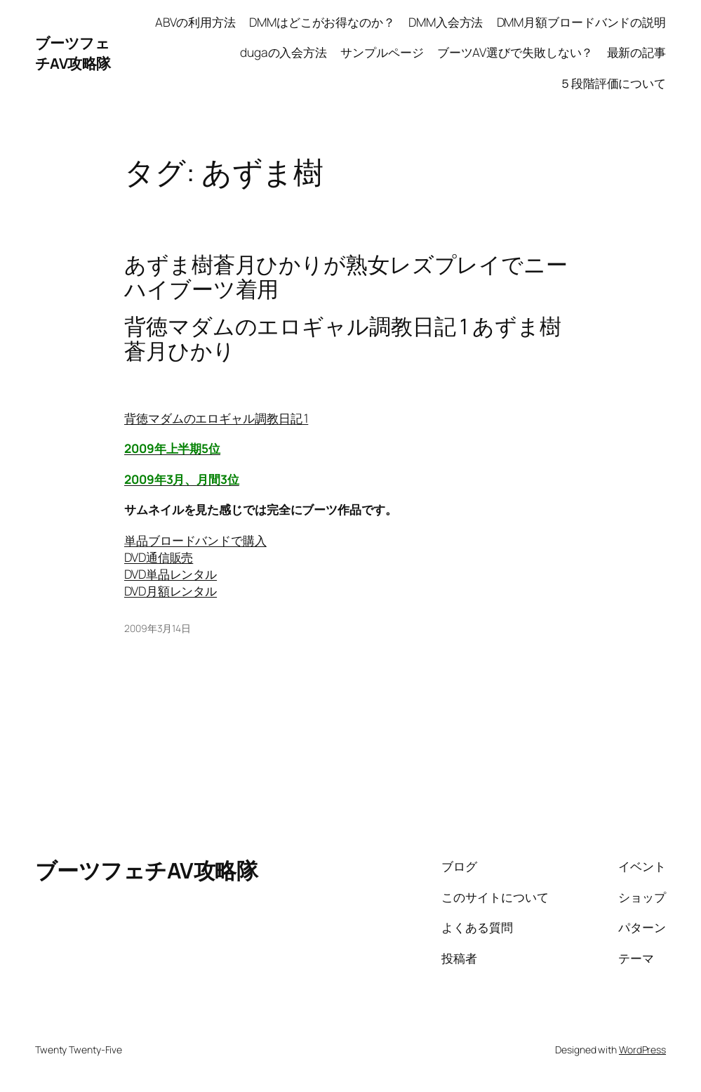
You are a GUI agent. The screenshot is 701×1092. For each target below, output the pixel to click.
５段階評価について (612, 83)
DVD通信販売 (158, 557)
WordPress (642, 1049)
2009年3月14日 (157, 628)
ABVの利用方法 (195, 22)
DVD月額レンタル (170, 591)
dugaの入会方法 (283, 52)
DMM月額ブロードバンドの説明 (582, 22)
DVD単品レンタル (170, 574)
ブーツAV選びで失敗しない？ (515, 52)
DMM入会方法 (445, 22)
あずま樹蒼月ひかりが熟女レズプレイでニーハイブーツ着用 (346, 276)
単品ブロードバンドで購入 (195, 540)
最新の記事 (637, 52)
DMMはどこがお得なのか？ (322, 22)
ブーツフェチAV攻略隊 (73, 53)
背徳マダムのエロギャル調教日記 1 (216, 418)
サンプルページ (381, 52)
